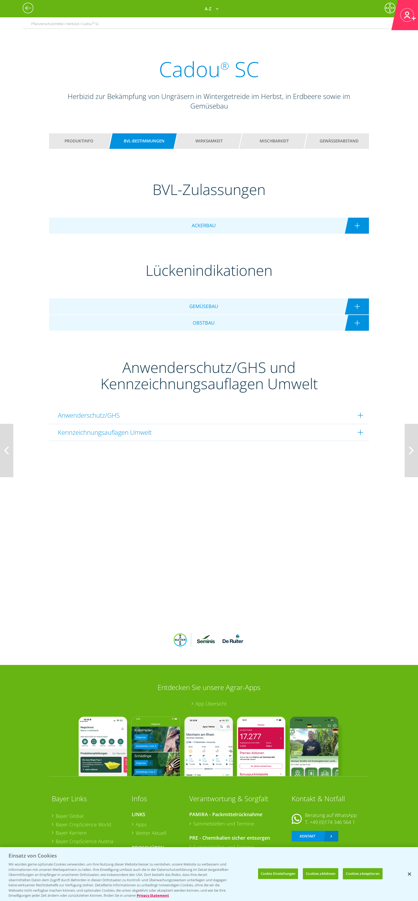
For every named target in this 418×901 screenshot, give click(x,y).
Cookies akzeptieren (362, 873)
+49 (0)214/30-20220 (332, 825)
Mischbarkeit (274, 140)
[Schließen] (409, 874)
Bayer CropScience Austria (84, 806)
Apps (141, 789)
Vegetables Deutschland (82, 831)
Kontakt (307, 801)
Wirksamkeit (209, 140)
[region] (209, 874)
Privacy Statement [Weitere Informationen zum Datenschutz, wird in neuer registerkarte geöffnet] (153, 895)
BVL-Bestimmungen (144, 140)
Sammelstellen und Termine (223, 788)
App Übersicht (211, 668)
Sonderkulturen (153, 839)
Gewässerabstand (339, 140)
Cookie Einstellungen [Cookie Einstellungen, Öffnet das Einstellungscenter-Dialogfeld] (278, 873)
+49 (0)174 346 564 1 (332, 787)
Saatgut (144, 831)
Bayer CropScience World (83, 789)
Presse (63, 823)
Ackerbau (146, 823)
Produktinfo (79, 140)
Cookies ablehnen (320, 873)
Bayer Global (69, 781)
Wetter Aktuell (151, 798)
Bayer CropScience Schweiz (85, 814)
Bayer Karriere (71, 798)
